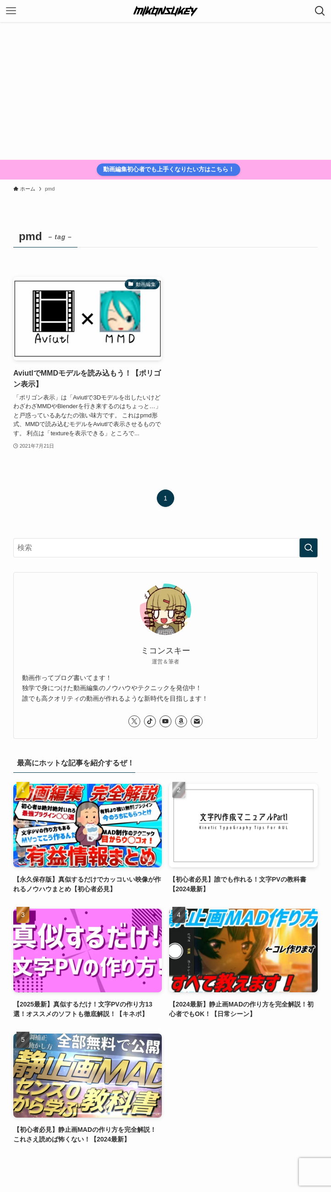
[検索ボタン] (320, 11)
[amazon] (181, 721)
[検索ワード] (165, 547)
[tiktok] (150, 721)
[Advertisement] (165, 91)
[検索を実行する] (308, 547)
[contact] (197, 721)
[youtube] (165, 721)
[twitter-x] (134, 721)
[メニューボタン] (11, 11)
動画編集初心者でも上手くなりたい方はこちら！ (168, 169)
